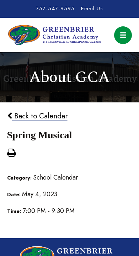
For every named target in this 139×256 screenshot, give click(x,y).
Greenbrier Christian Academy (54, 35)
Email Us (92, 8)
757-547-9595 (55, 8)
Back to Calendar (37, 116)
